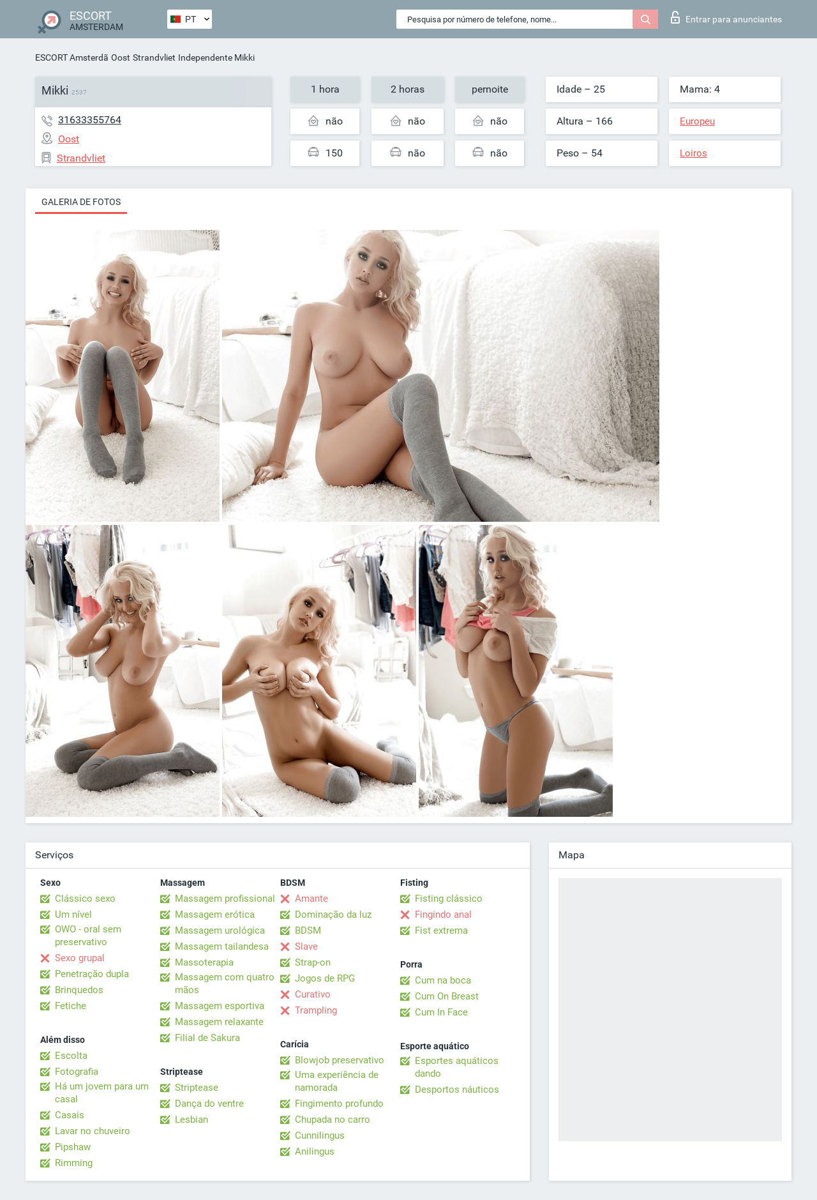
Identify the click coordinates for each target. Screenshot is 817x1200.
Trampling (316, 1010)
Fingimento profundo (339, 1103)
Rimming (74, 1163)
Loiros (693, 153)
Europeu (697, 121)
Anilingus (314, 1151)
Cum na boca (443, 980)
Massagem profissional (225, 898)
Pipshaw (73, 1147)
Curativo (313, 994)
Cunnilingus (320, 1135)
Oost (120, 57)
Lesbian (191, 1119)
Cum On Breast (447, 996)
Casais (69, 1115)
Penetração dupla (92, 974)
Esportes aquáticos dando (456, 1067)
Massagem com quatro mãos (224, 983)
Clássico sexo (85, 898)
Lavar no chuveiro (92, 1131)
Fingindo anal (443, 914)
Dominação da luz (333, 914)
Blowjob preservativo (339, 1060)
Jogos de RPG (325, 978)
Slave (306, 946)
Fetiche (70, 1006)
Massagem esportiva (219, 1006)
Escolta (71, 1055)
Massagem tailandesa (222, 946)
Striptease (196, 1087)
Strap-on (313, 962)
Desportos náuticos (457, 1089)
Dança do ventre (209, 1103)
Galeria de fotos (81, 202)
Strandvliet (154, 57)
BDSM (308, 930)
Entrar (726, 17)
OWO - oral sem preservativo (88, 935)
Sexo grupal (80, 958)
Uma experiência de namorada (337, 1081)
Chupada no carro (332, 1119)
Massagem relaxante (219, 1022)
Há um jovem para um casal (102, 1093)
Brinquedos (79, 990)
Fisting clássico (449, 898)
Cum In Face (441, 1012)
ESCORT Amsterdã (72, 57)
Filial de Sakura (207, 1038)
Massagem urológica (220, 930)
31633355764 (89, 120)
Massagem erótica (215, 914)
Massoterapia (204, 962)
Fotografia (76, 1071)
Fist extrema (441, 930)
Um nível (73, 914)
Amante (311, 898)
